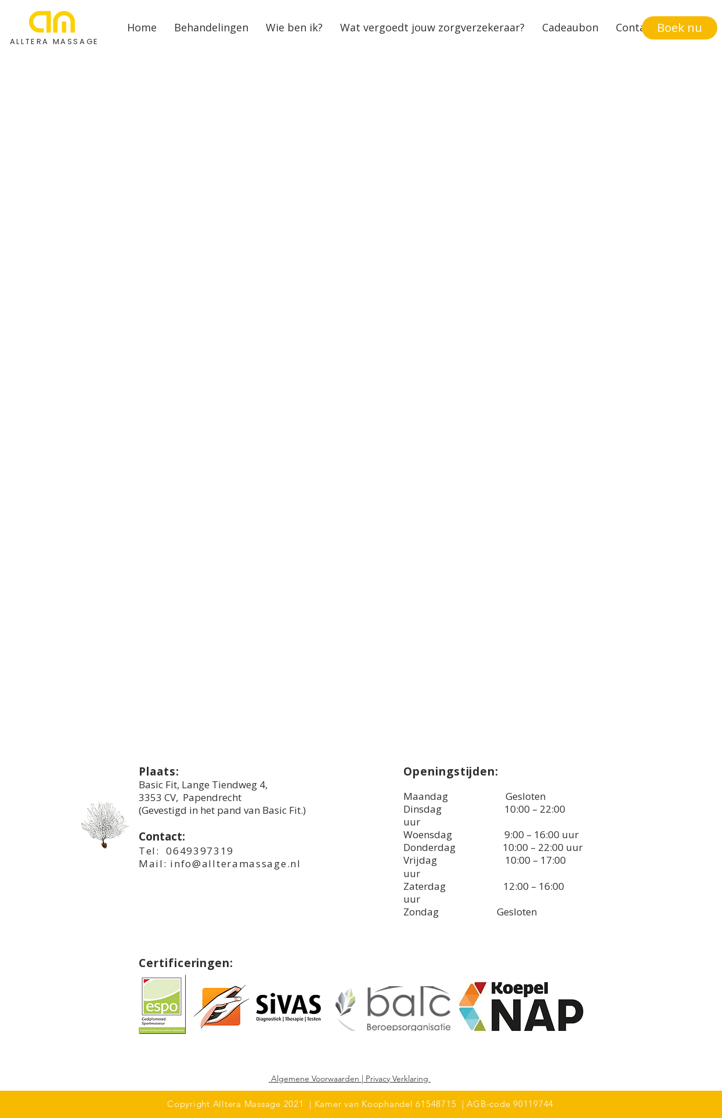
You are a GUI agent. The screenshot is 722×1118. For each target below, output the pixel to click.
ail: (160, 863)
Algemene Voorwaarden (315, 1078)
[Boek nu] (679, 27)
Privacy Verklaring (397, 1078)
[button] (211, 27)
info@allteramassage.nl (235, 863)
